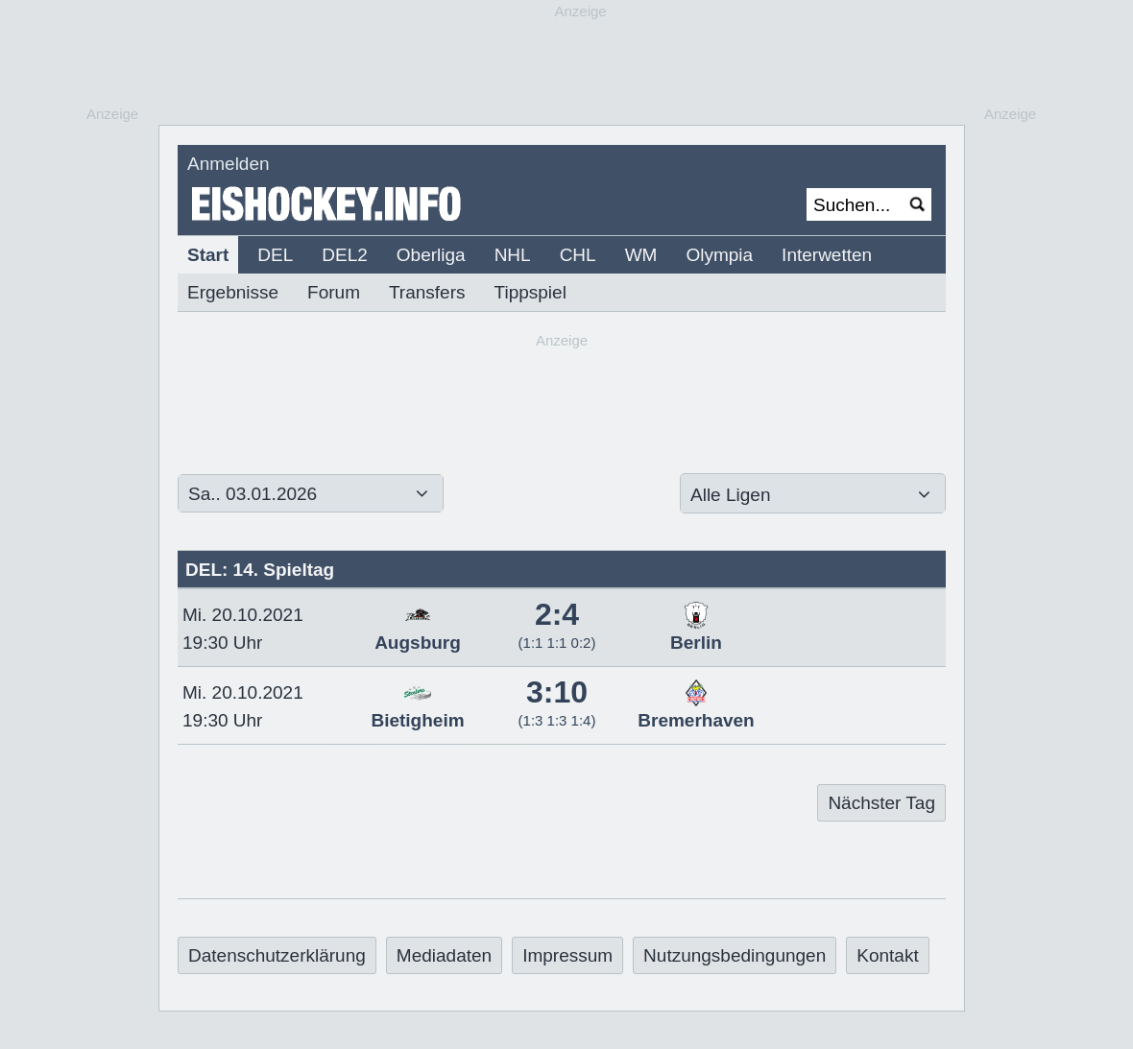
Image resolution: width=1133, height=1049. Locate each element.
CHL (578, 255)
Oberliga (431, 255)
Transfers (427, 292)
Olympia (719, 255)
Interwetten (827, 255)
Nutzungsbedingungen (734, 955)
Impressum (567, 955)
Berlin (696, 632)
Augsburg (417, 632)
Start (208, 255)
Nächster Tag (881, 803)
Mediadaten (444, 955)
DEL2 (345, 255)
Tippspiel (530, 292)
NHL (512, 255)
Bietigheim (417, 710)
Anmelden (228, 164)
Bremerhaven (696, 710)
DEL (275, 255)
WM (641, 255)
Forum (333, 292)
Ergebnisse (232, 292)
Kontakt (887, 955)
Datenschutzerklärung (277, 955)
